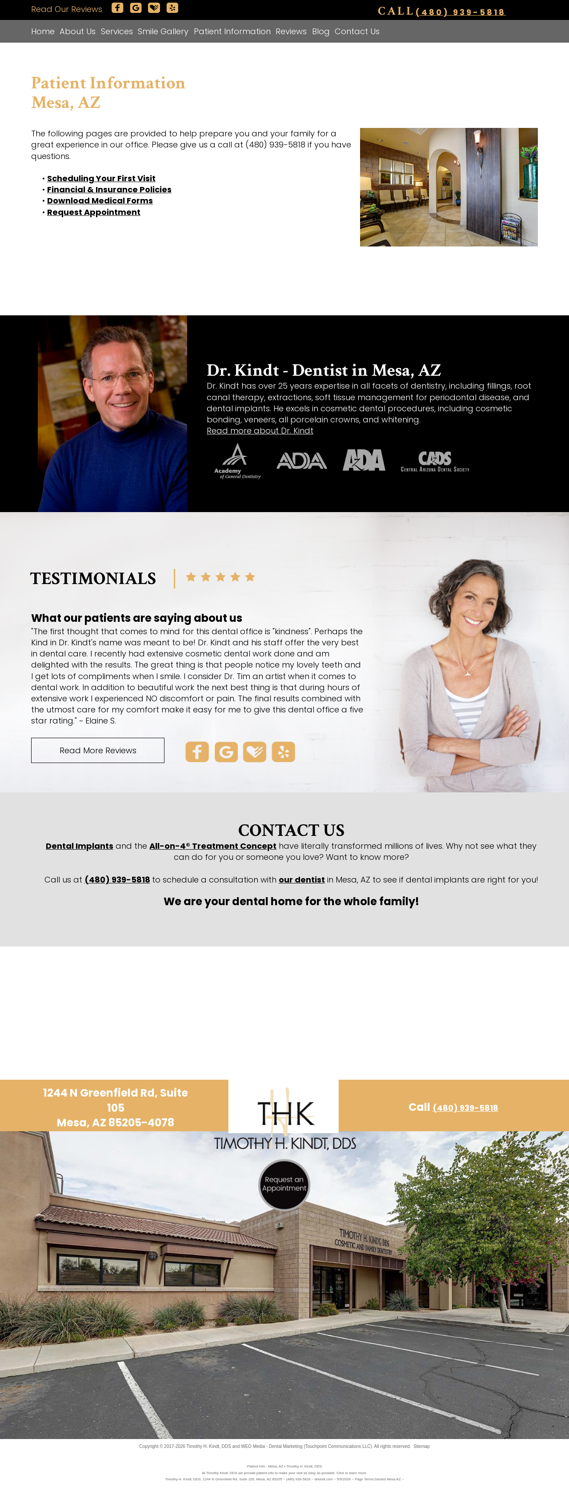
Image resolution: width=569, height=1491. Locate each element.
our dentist (302, 879)
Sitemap (421, 1446)
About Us (78, 31)
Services (117, 31)
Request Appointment (93, 212)
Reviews (291, 31)
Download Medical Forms (100, 200)
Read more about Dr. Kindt (260, 430)
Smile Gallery (163, 31)
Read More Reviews (98, 750)
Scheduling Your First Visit (101, 178)
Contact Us (357, 31)
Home (43, 31)
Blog (321, 31)
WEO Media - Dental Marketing (271, 1446)
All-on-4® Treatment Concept (212, 845)
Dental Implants (79, 845)
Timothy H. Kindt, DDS (209, 1446)
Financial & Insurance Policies (109, 189)
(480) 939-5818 (460, 11)
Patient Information (232, 31)
